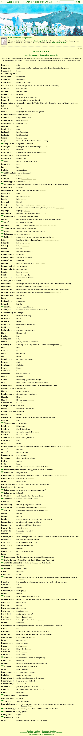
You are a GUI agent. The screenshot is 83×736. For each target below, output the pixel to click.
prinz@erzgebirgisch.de (41, 41)
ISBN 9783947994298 (59, 42)
